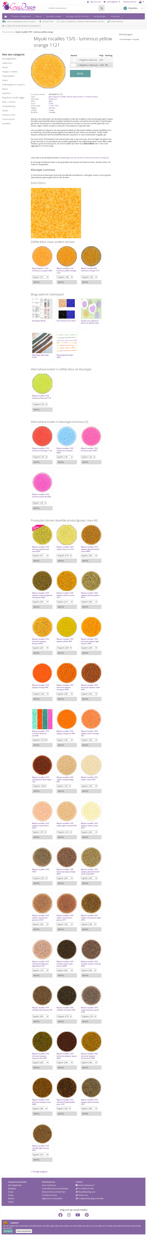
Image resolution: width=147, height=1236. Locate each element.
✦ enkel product (91, 96)
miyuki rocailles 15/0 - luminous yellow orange (34, 32)
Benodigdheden (15, 1185)
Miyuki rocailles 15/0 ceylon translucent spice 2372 (91, 917)
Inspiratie (115, 16)
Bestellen (130, 8)
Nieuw (38, 16)
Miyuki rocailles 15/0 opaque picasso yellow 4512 (90, 595)
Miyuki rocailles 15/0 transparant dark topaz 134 (41, 779)
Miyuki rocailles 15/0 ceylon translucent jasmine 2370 (40, 917)
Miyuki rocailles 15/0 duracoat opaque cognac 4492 (67, 1055)
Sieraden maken (53, 16)
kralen (5, 80)
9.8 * (38, 26)
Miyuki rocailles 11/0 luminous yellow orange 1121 (66, 270)
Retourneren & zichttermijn (53, 1191)
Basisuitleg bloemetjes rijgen (65, 356)
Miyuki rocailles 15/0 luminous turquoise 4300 (65, 450)
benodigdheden (9, 58)
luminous (53, 99)
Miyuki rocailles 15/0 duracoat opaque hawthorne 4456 (89, 1055)
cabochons (7, 63)
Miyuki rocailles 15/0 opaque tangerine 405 (66, 732)
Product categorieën (21, 16)
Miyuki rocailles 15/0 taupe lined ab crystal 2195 (90, 1009)
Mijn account (94, 1)
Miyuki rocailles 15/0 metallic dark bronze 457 (42, 1008)
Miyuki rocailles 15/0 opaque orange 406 (40, 686)
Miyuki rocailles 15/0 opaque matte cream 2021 (89, 825)
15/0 (56, 105)
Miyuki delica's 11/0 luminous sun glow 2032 (42, 269)
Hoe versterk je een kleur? (66, 321)
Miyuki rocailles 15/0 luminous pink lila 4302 (41, 495)
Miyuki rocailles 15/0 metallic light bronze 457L (40, 1148)
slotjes (5, 110)
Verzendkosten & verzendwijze (55, 1188)
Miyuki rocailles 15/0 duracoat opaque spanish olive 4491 (40, 1055)
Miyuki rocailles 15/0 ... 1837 (41, 870)
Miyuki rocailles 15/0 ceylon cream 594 (89, 778)
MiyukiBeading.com (85, 1191)
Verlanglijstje (112, 1)
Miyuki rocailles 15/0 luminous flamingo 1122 (42, 449)
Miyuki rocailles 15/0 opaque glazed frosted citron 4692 (90, 549)
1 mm (51, 105)
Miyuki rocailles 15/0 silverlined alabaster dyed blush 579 (40, 963)
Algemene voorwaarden (52, 1198)
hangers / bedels (10, 71)
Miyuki (11, 1198)
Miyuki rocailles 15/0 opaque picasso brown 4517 (90, 1102)
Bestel (37, 282)
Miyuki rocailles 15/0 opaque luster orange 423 (90, 733)
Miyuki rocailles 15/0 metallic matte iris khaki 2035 (91, 963)
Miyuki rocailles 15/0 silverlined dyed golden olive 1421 (66, 1102)
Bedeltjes (12, 1188)
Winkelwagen (126, 34)
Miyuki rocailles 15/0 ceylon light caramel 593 (67, 824)
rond (51, 103)
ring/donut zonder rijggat (13, 97)
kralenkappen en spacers (13, 84)
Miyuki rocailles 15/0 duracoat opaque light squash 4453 (90, 641)
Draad (10, 1191)
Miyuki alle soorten (75, 96)
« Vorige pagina (39, 1171)
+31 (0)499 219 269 (84, 1188)
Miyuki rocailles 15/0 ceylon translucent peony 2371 (65, 917)
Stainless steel (8, 114)
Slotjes (11, 1201)
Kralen (11, 1195)
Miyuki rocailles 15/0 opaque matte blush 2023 (40, 825)
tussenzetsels (8, 119)
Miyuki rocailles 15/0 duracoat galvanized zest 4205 (40, 549)
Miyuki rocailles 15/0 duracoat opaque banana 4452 (40, 641)
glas (50, 96)
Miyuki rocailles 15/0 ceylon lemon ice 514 (65, 548)
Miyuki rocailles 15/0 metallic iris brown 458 (66, 1008)
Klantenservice (129, 1)
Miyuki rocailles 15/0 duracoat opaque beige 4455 (66, 871)
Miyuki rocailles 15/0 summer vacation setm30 (40, 733)
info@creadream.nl (85, 1185)
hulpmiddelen (8, 76)
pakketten (6, 93)
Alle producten (8, 32)
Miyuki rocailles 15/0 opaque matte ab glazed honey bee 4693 (42, 595)
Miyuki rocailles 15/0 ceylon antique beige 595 (65, 779)
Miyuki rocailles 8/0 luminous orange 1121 (90, 269)
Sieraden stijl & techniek (77, 16)
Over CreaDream (49, 1185)
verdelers (6, 123)
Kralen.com (82, 1195)
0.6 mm (52, 108)
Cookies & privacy (49, 1195)
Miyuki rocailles (59, 96)
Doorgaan (8, 1231)
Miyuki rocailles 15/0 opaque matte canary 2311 (65, 595)
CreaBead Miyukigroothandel (89, 1198)
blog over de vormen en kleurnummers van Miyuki (87, 157)
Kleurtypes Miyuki (39, 321)
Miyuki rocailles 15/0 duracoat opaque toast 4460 (41, 1102)
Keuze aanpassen (24, 1231)
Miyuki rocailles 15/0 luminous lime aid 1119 (41, 396)
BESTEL (80, 73)
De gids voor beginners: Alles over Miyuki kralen (90, 322)
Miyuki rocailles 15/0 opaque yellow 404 (65, 640)
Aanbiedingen (99, 16)
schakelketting (8, 106)
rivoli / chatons (9, 101)
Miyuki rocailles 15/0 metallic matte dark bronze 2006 (65, 963)
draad (4, 67)
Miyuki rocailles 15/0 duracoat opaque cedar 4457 (90, 687)
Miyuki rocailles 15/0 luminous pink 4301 (89, 449)
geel (50, 101)
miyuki (5, 89)
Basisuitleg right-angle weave (40, 356)
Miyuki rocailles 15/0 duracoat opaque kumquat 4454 (65, 687)
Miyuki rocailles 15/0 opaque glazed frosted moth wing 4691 (90, 871)
